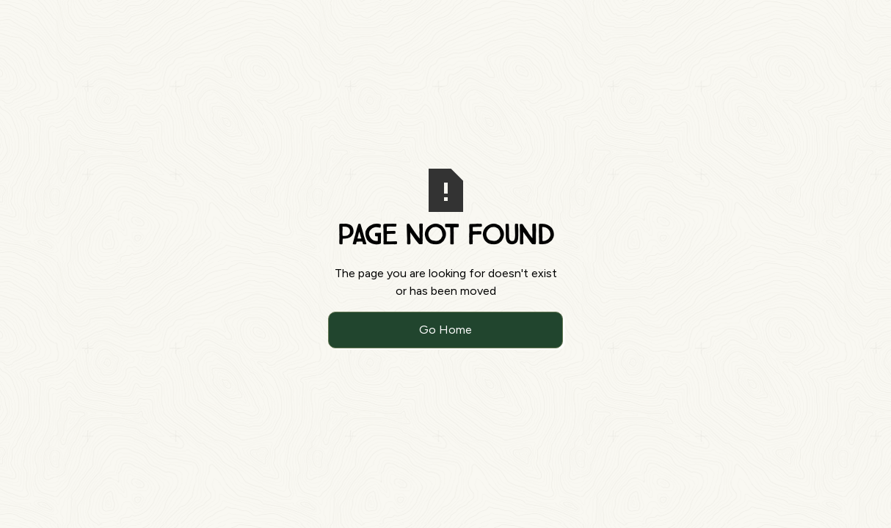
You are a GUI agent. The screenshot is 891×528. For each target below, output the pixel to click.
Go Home (445, 330)
